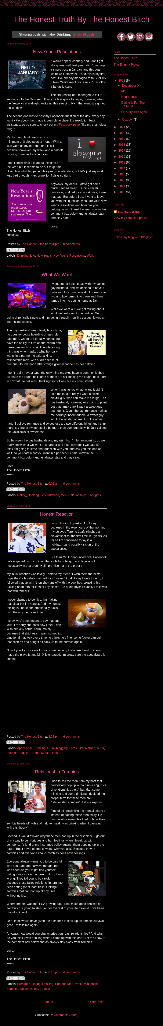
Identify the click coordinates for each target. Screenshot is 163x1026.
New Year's (44, 255)
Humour (60, 984)
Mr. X (100, 748)
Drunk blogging (57, 748)
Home (49, 1001)
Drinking (22, 255)
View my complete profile (130, 218)
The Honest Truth (125, 58)
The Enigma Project (127, 64)
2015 (122, 162)
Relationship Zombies (57, 771)
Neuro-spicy (129, 96)
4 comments (71, 972)
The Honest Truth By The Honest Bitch (81, 19)
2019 (122, 138)
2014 (122, 168)
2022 (122, 80)
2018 (122, 144)
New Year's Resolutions (57, 51)
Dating (21, 495)
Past (78, 984)
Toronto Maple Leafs (44, 752)
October (128, 119)
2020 (122, 133)
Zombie (45, 988)
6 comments (71, 736)
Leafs (73, 748)
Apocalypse (25, 748)
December (129, 85)
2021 (122, 127)
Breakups (23, 984)
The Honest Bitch (33, 244)
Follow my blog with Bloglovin (133, 237)
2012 (122, 180)
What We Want (57, 274)
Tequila (24, 752)
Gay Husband (50, 495)
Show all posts (84, 34)
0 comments (71, 244)
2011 (122, 186)
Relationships (77, 495)
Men (64, 495)
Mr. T (124, 91)
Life (32, 255)
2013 (122, 174)
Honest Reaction (57, 514)
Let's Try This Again (134, 112)
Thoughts (94, 495)
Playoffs (12, 752)
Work (90, 255)
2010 (122, 192)
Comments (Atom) (66, 1015)
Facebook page (69, 124)
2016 (122, 156)
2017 (122, 150)
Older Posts (96, 1001)
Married (90, 748)
